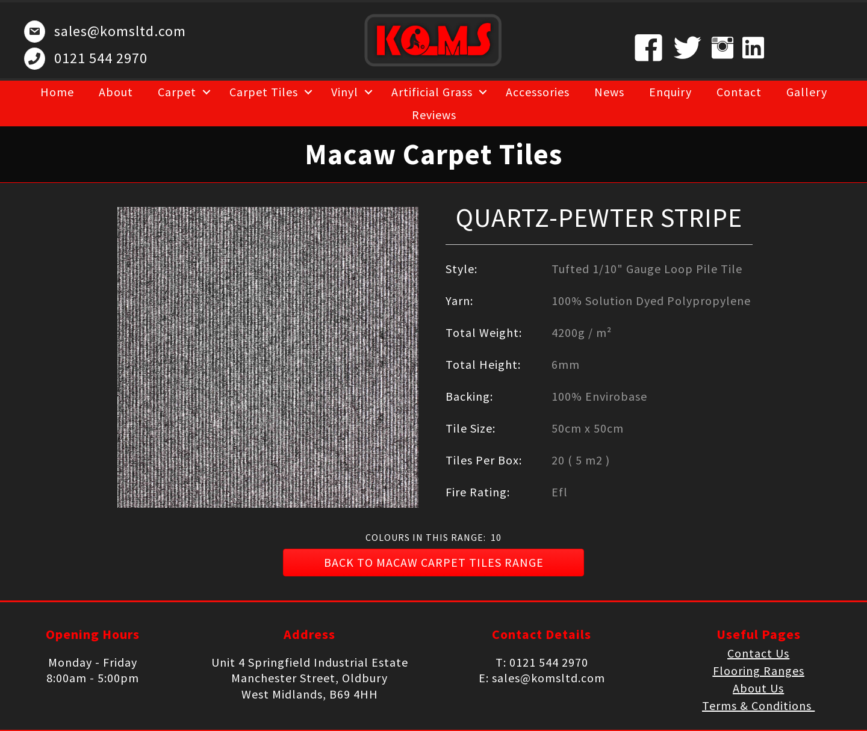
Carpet (177, 91)
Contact (739, 91)
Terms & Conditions (758, 705)
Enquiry (670, 91)
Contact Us (758, 653)
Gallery (806, 91)
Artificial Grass (432, 91)
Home (57, 91)
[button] (433, 562)
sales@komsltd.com (120, 31)
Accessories (538, 91)
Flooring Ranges (758, 670)
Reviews (434, 114)
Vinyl (344, 91)
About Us (758, 688)
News (609, 91)
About (116, 91)
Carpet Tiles (263, 91)
